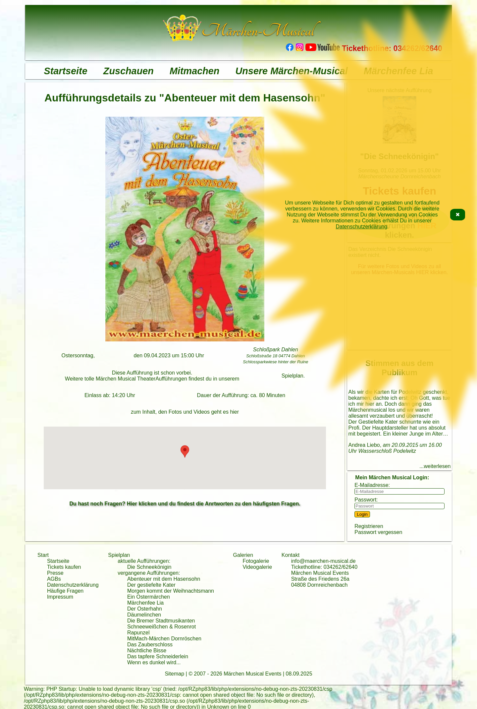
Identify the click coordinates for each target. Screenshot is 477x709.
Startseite (65, 71)
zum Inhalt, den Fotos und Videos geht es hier (185, 412)
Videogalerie (257, 567)
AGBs (54, 579)
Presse (55, 573)
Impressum (60, 597)
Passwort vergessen (378, 532)
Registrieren (368, 526)
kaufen (73, 567)
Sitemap (174, 674)
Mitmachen (194, 71)
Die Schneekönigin (149, 567)
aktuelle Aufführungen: (144, 561)
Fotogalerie (255, 561)
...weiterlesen (434, 466)
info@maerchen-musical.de (323, 561)
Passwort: (366, 499)
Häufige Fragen (65, 591)
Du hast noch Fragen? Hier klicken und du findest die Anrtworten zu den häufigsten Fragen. (184, 503)
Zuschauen (128, 71)
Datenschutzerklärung (361, 226)
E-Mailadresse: (372, 485)
